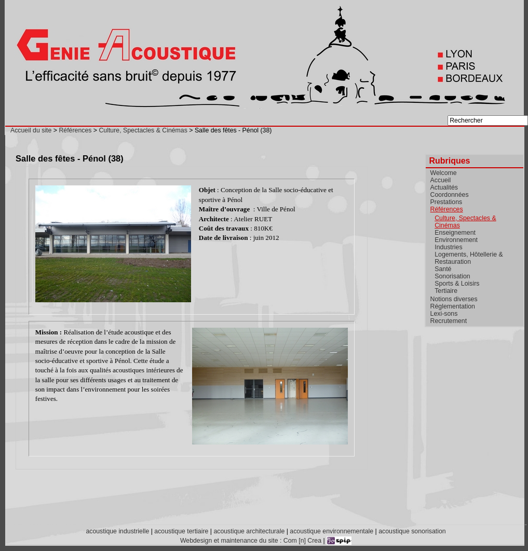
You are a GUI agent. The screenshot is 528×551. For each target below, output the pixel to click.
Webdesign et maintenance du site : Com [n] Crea (250, 540)
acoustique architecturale (249, 531)
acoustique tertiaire (181, 531)
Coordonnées (449, 194)
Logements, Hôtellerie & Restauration (469, 258)
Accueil (440, 180)
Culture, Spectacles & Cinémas (143, 130)
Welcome (443, 173)
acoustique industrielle (117, 531)
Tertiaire (446, 290)
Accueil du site (30, 130)
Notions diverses (454, 299)
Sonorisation (452, 276)
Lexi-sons (444, 313)
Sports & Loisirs (457, 283)
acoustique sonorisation (411, 531)
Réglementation (452, 306)
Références (75, 130)
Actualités (444, 187)
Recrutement (448, 321)
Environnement (456, 240)
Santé (443, 269)
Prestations (446, 202)
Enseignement (455, 232)
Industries (448, 247)
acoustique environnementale (331, 531)
